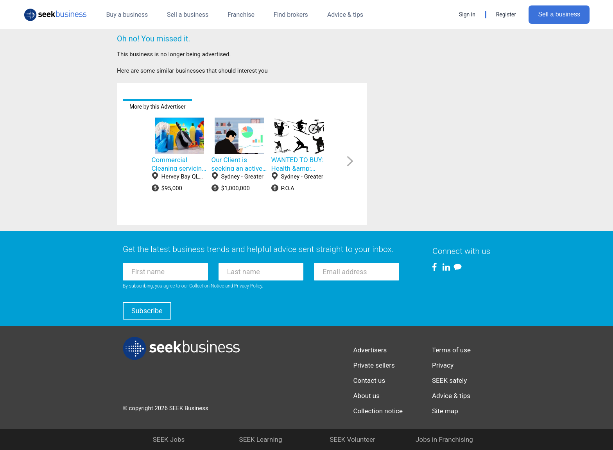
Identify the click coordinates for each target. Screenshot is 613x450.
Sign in (467, 14)
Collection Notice (206, 286)
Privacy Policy (248, 286)
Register (506, 14)
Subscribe (147, 311)
